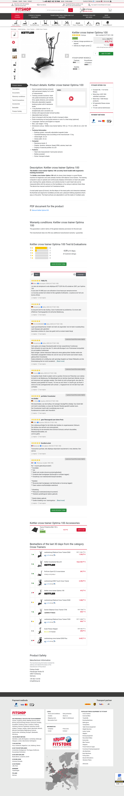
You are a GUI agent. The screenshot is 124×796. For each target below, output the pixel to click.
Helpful (34, 299)
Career (25, 1)
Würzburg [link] (15, 734)
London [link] (20, 741)
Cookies (50, 716)
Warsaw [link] (14, 775)
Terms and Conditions (54, 713)
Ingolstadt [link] (26, 726)
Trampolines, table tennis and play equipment (62, 17)
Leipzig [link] (24, 728)
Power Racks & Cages (89, 747)
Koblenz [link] (14, 728)
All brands (85, 764)
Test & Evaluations (18, 101)
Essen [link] (26, 724)
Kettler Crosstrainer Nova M (53, 563)
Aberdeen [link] (15, 739)
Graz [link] (13, 745)
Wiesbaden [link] (35, 732)
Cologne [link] (19, 728)
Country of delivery (88, 1)
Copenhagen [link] (15, 770)
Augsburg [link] (19, 720)
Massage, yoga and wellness (89, 17)
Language (99, 1)
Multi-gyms (86, 722)
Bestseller (15, 109)
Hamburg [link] (15, 726)
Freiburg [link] (36, 724)
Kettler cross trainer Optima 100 (54, 592)
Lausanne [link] (22, 756)
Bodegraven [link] (22, 750)
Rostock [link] (33, 730)
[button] (23, 57)
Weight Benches (87, 729)
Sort (36, 276)
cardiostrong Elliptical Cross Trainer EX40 (57, 601)
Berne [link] (17, 756)
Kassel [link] (37, 726)
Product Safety (17, 112)
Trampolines (86, 724)
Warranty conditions (18, 98)
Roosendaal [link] (15, 752)
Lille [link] (13, 766)
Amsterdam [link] (15, 750)
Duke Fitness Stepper (51, 630)
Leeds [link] (19, 739)
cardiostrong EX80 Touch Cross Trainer (56, 582)
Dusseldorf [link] (15, 724)
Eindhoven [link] (36, 750)
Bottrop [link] (14, 722)
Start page (13, 30)
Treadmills (85, 718)
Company (15, 1)
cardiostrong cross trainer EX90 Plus (55, 640)
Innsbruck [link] (18, 745)
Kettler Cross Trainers (41, 30)
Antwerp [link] (14, 761)
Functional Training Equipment (91, 749)
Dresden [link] (39, 722)
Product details (17, 87)
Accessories (16, 105)
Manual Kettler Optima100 (39, 211)
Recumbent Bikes (87, 738)
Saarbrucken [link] (15, 732)
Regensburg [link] (27, 730)
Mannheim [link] (34, 728)
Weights (85, 733)
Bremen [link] (28, 722)
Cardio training (17, 17)
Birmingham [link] (25, 739)
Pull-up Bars (86, 755)
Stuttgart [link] (28, 732)
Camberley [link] (32, 739)
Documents (16, 94)
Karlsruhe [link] (32, 726)
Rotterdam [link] (22, 752)
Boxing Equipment (88, 736)
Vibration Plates (87, 760)
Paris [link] (16, 766)
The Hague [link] (30, 750)
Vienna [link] (38, 745)
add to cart (106, 55)
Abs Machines (86, 751)
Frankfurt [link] (31, 724)
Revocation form (52, 720)
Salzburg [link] (33, 745)
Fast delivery (43, 5)
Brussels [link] (20, 761)
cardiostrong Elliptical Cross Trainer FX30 (57, 620)
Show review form (58, 265)
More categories (106, 17)
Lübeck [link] (29, 728)
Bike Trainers (86, 742)
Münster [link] (14, 730)
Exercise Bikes (86, 716)
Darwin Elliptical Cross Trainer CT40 (55, 611)
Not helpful (42, 299)
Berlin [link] (24, 720)
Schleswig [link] (22, 732)
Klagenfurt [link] (24, 745)
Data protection (67, 713)
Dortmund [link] (33, 722)
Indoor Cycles (86, 731)
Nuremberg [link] (20, 730)
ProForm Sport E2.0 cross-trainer (54, 573)
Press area (66, 729)
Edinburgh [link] (38, 739)
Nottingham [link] (33, 741)
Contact (30, 1)
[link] (93, 122)
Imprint (20, 1)
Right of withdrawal (68, 718)
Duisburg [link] (21, 724)
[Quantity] (96, 55)
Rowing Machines (87, 720)
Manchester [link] (25, 741)
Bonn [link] (38, 720)
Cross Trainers (30, 30)
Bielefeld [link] (29, 720)
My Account (107, 1)
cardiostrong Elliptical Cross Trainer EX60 (57, 553)
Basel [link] (13, 756)
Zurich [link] (27, 756)
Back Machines (87, 753)
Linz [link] (29, 745)
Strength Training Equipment (34, 17)
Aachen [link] (14, 720)
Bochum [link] (34, 720)
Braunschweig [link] (21, 722)
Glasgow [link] (14, 741)
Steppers (85, 744)
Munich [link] (40, 728)
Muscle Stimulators (88, 758)
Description (15, 90)
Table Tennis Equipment (89, 727)
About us (65, 716)
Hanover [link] (20, 726)
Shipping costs (52, 718)
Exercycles (85, 740)
